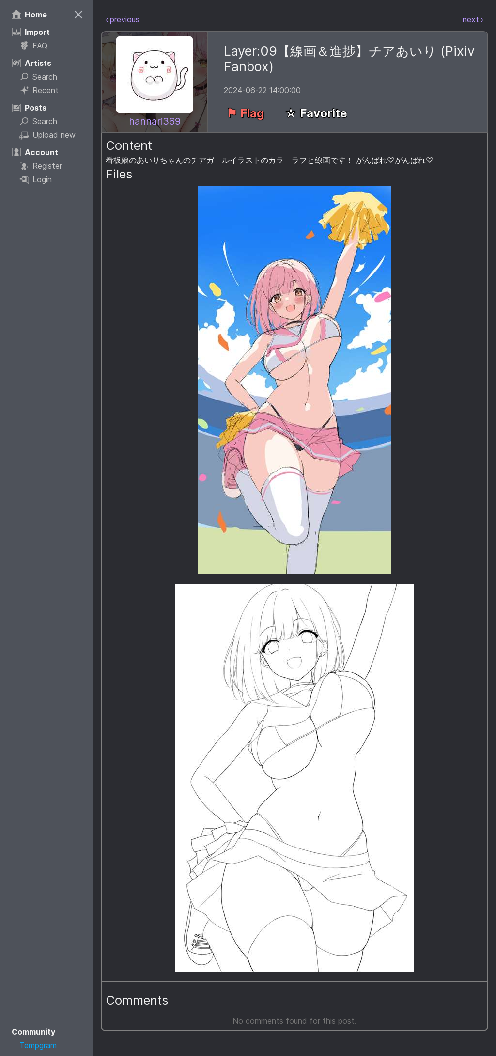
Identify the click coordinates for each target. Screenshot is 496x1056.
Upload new (47, 135)
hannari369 (155, 121)
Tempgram (38, 1045)
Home (29, 14)
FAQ (33, 45)
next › (473, 19)
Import (31, 32)
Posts (29, 107)
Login (35, 179)
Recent (39, 90)
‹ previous (123, 19)
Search (38, 76)
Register (40, 166)
